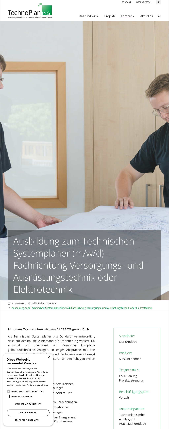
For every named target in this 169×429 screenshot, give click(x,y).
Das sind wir (87, 16)
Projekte (110, 16)
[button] (28, 420)
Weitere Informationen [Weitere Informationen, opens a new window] (37, 384)
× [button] (49, 357)
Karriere (126, 16)
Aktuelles (146, 16)
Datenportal (143, 2)
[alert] (28, 389)
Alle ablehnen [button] (27, 412)
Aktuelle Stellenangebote (42, 303)
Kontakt (126, 2)
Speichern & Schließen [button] (28, 404)
